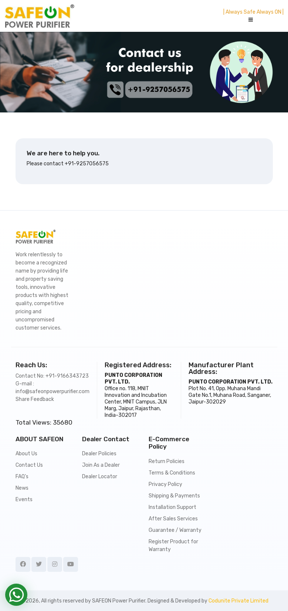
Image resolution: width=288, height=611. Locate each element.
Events (24, 499)
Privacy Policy (165, 484)
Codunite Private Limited (238, 601)
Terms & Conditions (172, 473)
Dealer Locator (99, 476)
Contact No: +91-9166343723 (52, 376)
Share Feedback (35, 399)
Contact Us (29, 465)
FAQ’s (22, 476)
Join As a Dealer (101, 465)
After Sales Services (173, 519)
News (22, 488)
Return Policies (166, 461)
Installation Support (172, 507)
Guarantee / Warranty (175, 530)
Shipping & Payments (174, 496)
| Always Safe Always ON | (253, 12)
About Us (26, 453)
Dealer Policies (99, 453)
